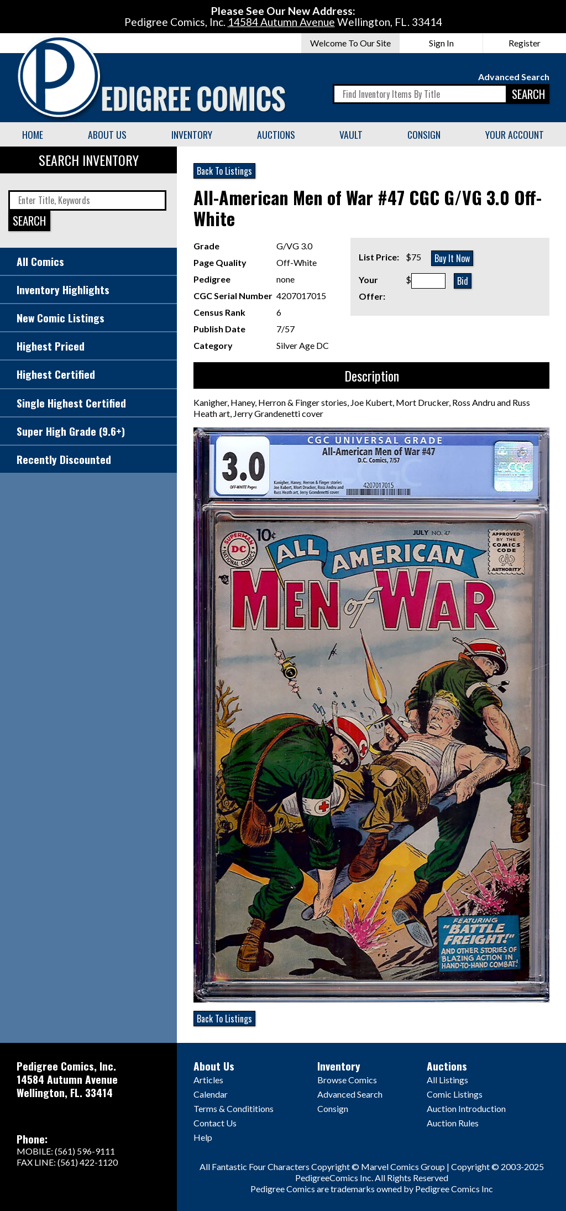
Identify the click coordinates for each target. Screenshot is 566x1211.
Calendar (210, 1094)
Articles (208, 1079)
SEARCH (528, 93)
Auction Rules (453, 1123)
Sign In (441, 43)
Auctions (276, 134)
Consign (424, 134)
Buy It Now (452, 258)
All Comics (40, 261)
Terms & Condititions (233, 1108)
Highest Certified (56, 374)
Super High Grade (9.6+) (71, 431)
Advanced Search (513, 76)
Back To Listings (224, 171)
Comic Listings (455, 1094)
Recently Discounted (64, 459)
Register (525, 43)
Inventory (191, 134)
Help (202, 1137)
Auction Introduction (466, 1108)
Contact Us (215, 1123)
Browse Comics (347, 1079)
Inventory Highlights (63, 289)
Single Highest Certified (71, 403)
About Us (107, 134)
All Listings (447, 1079)
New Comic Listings (60, 318)
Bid (462, 281)
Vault (351, 134)
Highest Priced (51, 346)
